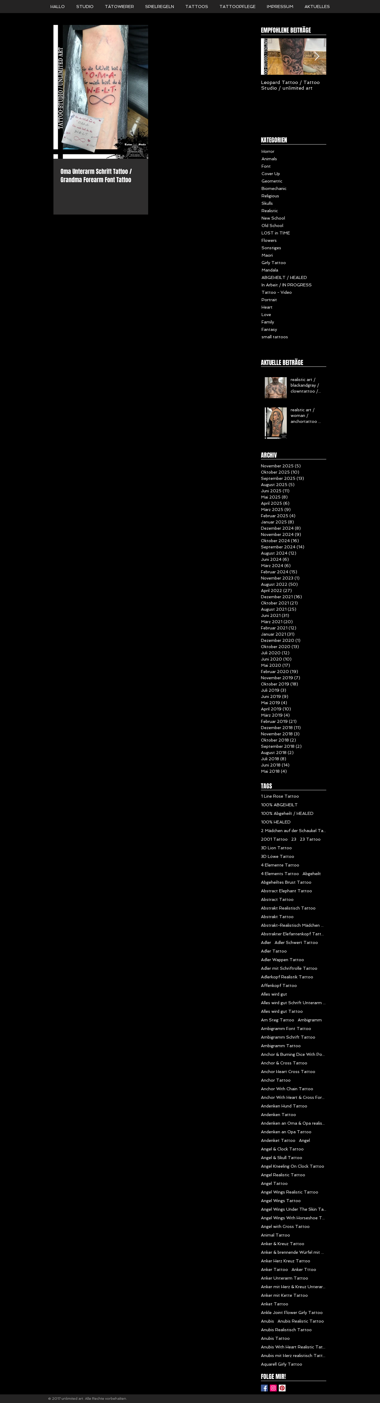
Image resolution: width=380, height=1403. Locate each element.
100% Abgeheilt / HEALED (287, 813)
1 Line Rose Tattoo (280, 796)
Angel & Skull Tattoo (281, 1157)
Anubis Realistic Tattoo (301, 1321)
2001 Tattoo (274, 839)
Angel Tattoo (274, 1183)
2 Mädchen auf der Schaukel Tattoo (293, 830)
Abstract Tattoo (277, 899)
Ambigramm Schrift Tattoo (288, 1037)
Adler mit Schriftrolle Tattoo (289, 968)
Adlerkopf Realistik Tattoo (287, 977)
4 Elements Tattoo (280, 873)
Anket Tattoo (274, 1304)
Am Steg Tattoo (277, 1020)
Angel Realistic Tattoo (283, 1174)
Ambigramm (310, 1020)
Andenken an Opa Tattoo (286, 1131)
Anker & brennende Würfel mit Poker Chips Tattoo (293, 1252)
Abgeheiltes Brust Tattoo (286, 882)
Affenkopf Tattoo (279, 985)
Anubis (267, 1321)
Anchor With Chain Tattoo (287, 1088)
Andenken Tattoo (278, 1114)
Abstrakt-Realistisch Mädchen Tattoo (293, 925)
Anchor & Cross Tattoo (284, 1063)
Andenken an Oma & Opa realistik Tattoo (293, 1123)
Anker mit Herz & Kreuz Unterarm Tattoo (293, 1286)
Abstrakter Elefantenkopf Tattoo (293, 933)
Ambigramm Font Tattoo (286, 1028)
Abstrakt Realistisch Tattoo (288, 908)
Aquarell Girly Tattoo (281, 1364)
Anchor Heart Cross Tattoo (288, 1071)
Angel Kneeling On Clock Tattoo (292, 1166)
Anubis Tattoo (275, 1338)
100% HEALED (276, 822)
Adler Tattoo (274, 951)
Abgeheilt (312, 873)
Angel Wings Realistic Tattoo (289, 1192)
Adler (266, 942)
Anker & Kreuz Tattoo (282, 1243)
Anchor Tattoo (276, 1080)
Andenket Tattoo (278, 1140)
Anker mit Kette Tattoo (284, 1295)
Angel (304, 1140)
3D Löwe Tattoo (277, 856)
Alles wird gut (274, 994)
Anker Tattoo (274, 1269)
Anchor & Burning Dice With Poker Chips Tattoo (293, 1054)
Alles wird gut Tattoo (282, 1011)
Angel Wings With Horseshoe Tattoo (293, 1217)
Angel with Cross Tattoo (285, 1226)
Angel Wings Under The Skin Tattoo (293, 1209)
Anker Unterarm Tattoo (284, 1278)
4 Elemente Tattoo (280, 865)
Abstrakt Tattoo (277, 916)
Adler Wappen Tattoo (282, 959)
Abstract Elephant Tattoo (286, 890)
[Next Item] (316, 56)
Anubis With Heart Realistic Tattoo (293, 1347)
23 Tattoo (310, 839)
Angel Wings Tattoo (281, 1200)
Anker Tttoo (304, 1269)
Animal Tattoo (275, 1235)
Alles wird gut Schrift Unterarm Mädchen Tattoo (293, 1002)
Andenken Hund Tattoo (284, 1106)
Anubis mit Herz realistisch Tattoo (293, 1355)
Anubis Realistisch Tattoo (286, 1329)
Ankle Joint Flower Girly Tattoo (292, 1312)
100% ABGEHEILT (279, 804)
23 (293, 839)
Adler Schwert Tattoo (296, 942)
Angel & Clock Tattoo (282, 1149)
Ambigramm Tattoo (281, 1045)
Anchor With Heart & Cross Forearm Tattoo (293, 1097)
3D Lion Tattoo (276, 847)
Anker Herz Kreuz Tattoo (285, 1260)
